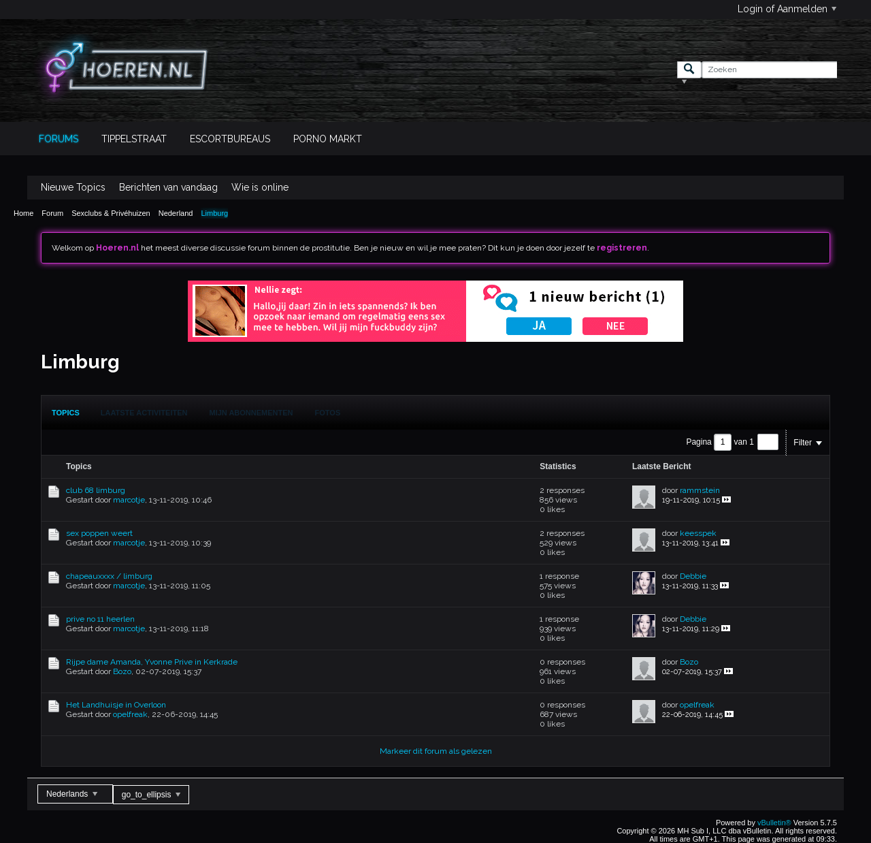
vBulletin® (774, 822)
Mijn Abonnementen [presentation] (251, 413)
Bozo (122, 671)
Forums (58, 138)
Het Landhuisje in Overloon (116, 705)
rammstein (700, 490)
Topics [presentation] (66, 413)
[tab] (66, 413)
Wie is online (260, 187)
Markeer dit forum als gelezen (436, 751)
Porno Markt (327, 138)
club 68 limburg (95, 490)
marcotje (129, 500)
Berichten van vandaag (168, 187)
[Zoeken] (769, 69)
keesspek (698, 533)
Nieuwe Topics (73, 187)
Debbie (693, 576)
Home (23, 213)
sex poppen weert (99, 533)
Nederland (176, 213)
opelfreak (130, 714)
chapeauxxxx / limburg (109, 576)
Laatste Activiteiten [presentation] (144, 413)
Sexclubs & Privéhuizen (110, 213)
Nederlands (71, 794)
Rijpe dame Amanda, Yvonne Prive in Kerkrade (151, 662)
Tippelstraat (134, 138)
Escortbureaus (230, 138)
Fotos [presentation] (328, 413)
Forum (52, 213)
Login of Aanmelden (787, 8)
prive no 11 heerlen (100, 619)
